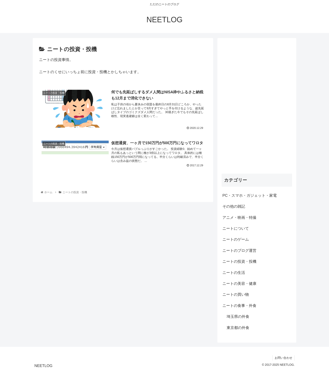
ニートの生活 (233, 273)
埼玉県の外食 (238, 316)
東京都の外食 (238, 328)
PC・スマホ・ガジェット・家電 (249, 195)
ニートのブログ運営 (239, 250)
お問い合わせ (283, 357)
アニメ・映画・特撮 (239, 217)
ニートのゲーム (235, 239)
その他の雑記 (233, 206)
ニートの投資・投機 (239, 261)
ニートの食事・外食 (239, 306)
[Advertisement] (256, 105)
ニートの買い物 (235, 294)
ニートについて (235, 228)
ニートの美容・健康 (239, 283)
